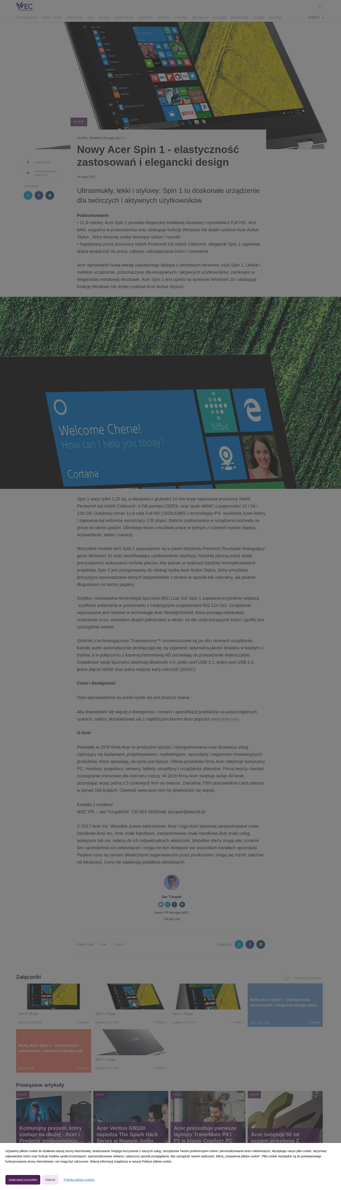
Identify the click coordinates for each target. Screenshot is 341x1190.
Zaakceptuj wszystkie (22, 1180)
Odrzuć (50, 1180)
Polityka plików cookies (79, 1180)
